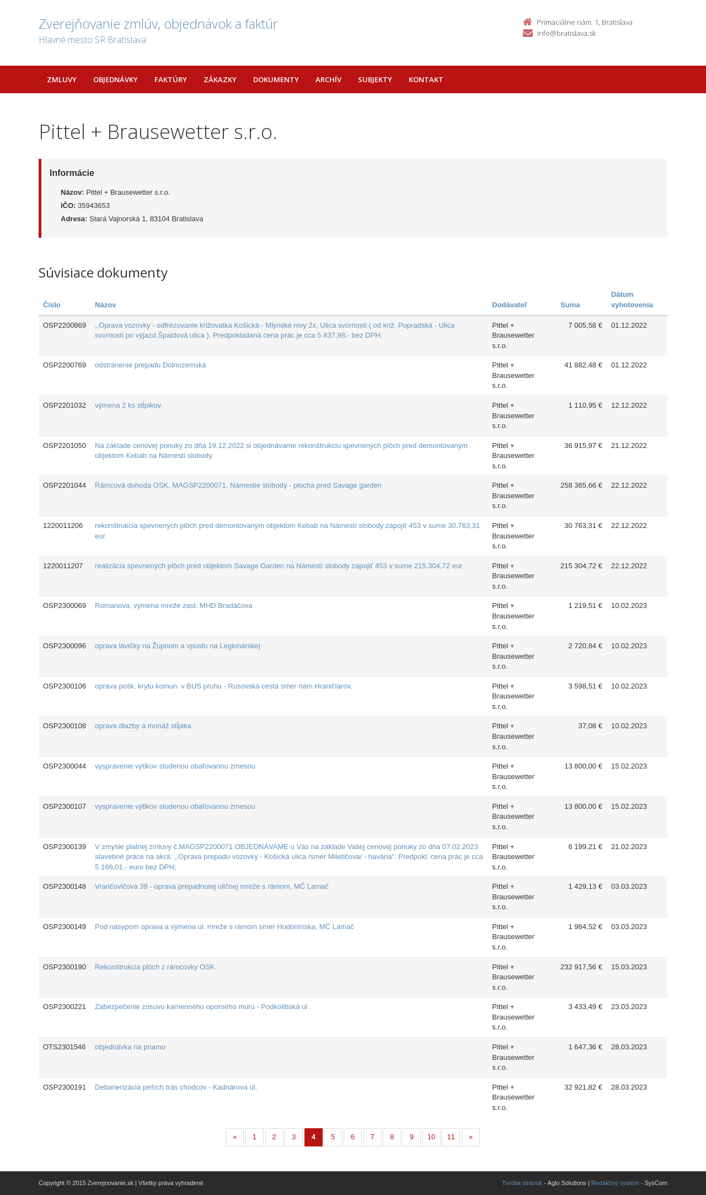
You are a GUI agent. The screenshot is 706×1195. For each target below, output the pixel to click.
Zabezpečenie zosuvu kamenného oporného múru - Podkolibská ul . (203, 1006)
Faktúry (170, 79)
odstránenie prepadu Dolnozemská (150, 365)
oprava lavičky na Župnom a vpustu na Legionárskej (177, 646)
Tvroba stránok (522, 1183)
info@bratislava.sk (566, 33)
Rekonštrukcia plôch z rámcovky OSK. (156, 967)
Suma (570, 305)
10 (431, 1137)
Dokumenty (276, 79)
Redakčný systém (615, 1183)
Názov (105, 305)
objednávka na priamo (130, 1047)
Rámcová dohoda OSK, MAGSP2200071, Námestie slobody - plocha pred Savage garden (238, 485)
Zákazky (220, 79)
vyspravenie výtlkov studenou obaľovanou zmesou (175, 766)
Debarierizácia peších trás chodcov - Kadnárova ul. (176, 1087)
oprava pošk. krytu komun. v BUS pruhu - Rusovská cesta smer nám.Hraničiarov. (223, 686)
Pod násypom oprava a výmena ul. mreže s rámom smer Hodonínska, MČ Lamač (224, 926)
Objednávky (115, 79)
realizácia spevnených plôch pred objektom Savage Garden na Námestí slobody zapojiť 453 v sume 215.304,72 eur (278, 566)
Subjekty (375, 79)
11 (450, 1137)
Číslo (52, 305)
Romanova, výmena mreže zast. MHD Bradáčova (173, 605)
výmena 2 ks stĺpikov (128, 405)
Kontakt (426, 79)
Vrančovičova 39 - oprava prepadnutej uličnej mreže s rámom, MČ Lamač (212, 886)
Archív (328, 79)
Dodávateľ (509, 305)
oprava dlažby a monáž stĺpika (143, 726)
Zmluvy (62, 79)
